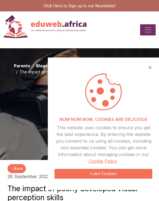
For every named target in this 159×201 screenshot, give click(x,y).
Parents (22, 65)
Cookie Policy (103, 161)
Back (16, 168)
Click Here (53, 5)
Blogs (42, 65)
